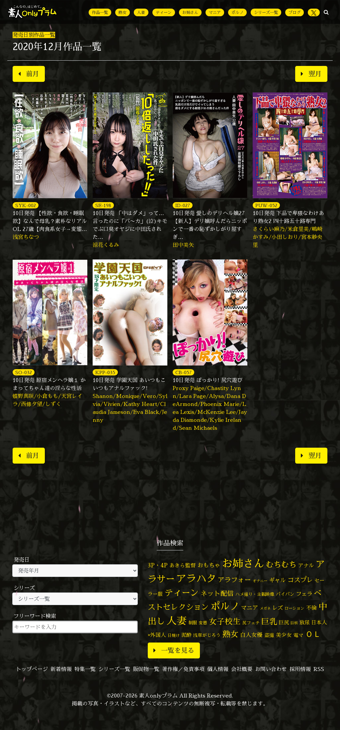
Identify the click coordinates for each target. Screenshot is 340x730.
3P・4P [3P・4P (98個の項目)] (158, 565)
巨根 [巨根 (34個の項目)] (294, 623)
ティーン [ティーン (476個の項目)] (181, 592)
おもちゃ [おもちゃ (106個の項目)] (209, 565)
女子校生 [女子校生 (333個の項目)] (225, 621)
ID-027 (182, 205)
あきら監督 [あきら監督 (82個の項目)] (182, 565)
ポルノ (237, 12)
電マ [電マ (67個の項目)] (298, 635)
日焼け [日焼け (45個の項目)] (174, 635)
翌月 (311, 73)
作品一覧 (100, 12)
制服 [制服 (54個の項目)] (192, 623)
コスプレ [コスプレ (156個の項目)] (300, 579)
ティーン (164, 12)
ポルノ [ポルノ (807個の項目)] (225, 606)
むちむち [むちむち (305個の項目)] (281, 564)
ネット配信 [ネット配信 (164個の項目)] (217, 593)
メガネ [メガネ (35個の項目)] (265, 608)
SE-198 (103, 205)
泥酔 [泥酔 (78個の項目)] (186, 635)
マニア (215, 12)
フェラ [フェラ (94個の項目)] (304, 593)
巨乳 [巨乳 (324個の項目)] (269, 621)
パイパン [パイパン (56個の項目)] (285, 594)
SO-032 (23, 372)
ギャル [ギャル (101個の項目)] (277, 580)
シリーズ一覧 (266, 12)
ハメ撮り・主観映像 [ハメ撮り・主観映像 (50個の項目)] (254, 594)
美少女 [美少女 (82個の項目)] (284, 635)
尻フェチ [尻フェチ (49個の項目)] (251, 623)
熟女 (123, 12)
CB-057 (183, 372)
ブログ (294, 12)
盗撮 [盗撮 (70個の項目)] (269, 635)
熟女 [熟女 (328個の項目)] (230, 634)
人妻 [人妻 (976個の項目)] (177, 621)
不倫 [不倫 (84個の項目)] (311, 607)
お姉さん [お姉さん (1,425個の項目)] (243, 563)
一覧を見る (173, 650)
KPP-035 (105, 372)
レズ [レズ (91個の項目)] (277, 607)
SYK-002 (25, 205)
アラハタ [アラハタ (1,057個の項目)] (196, 579)
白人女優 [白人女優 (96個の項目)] (251, 635)
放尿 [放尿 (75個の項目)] (304, 622)
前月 (28, 73)
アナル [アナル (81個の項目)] (306, 565)
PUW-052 (266, 205)
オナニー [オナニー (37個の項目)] (260, 581)
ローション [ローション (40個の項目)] (294, 608)
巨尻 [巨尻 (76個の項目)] (284, 622)
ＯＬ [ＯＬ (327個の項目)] (313, 634)
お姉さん (190, 12)
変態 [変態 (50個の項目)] (203, 623)
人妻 (141, 12)
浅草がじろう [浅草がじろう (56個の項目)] (207, 635)
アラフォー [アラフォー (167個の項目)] (234, 579)
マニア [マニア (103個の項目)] (249, 607)
